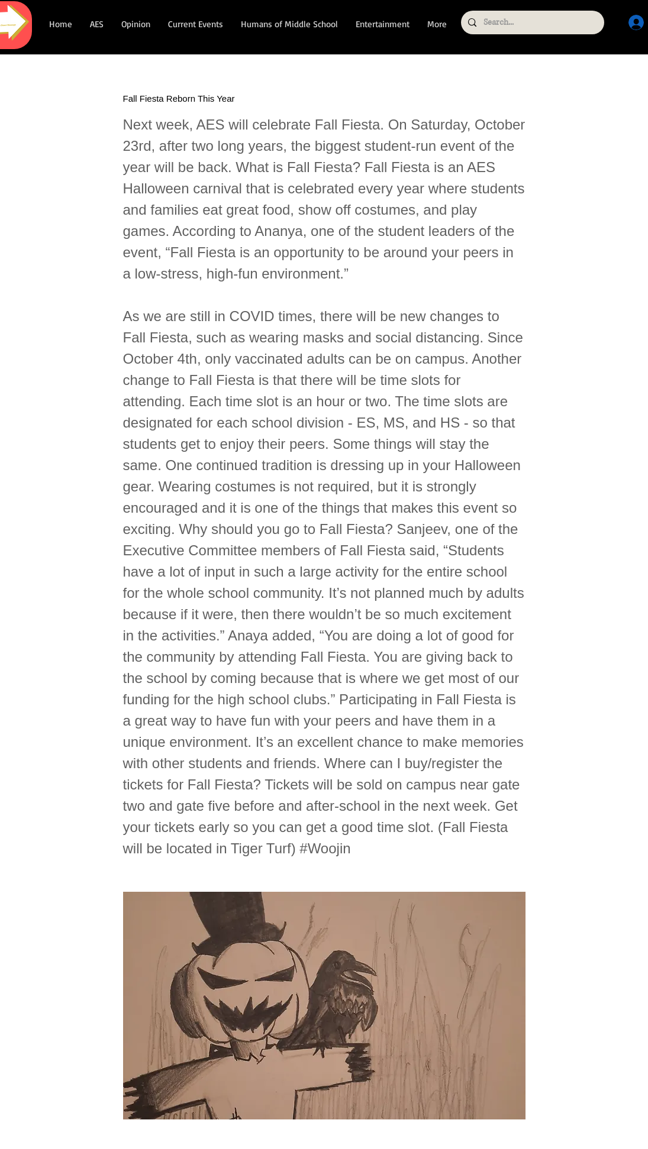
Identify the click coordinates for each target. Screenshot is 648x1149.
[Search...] (531, 22)
